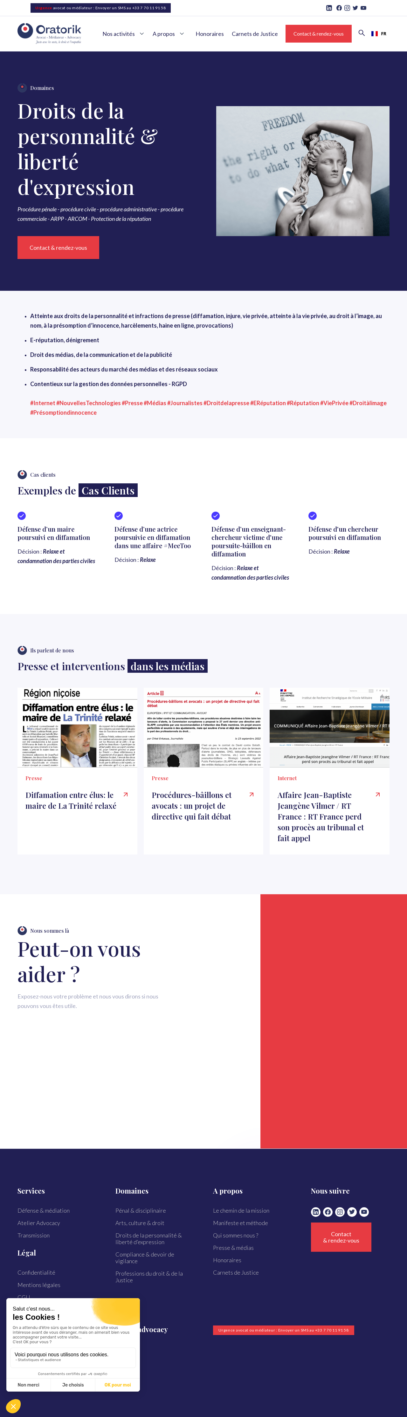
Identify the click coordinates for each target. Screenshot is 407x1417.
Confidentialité (36, 1272)
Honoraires (210, 34)
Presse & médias (233, 1247)
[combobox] (379, 33)
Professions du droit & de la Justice (149, 1277)
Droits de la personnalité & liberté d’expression (148, 1238)
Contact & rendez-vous (318, 34)
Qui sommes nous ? (235, 1235)
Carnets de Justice (255, 34)
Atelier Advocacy (38, 1222)
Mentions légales (38, 1284)
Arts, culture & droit (139, 1222)
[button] (125, 34)
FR (378, 34)
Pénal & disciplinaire (140, 1210)
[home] (55, 33)
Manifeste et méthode (240, 1222)
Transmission (33, 1235)
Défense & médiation (43, 1210)
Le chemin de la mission (241, 1210)
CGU (23, 1297)
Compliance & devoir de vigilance (144, 1257)
